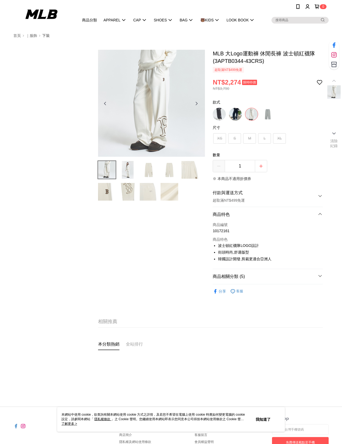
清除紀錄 (334, 143)
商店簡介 (125, 435)
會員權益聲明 (204, 442)
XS (219, 138)
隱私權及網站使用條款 (135, 442)
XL (279, 138)
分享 (219, 291)
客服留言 (201, 435)
